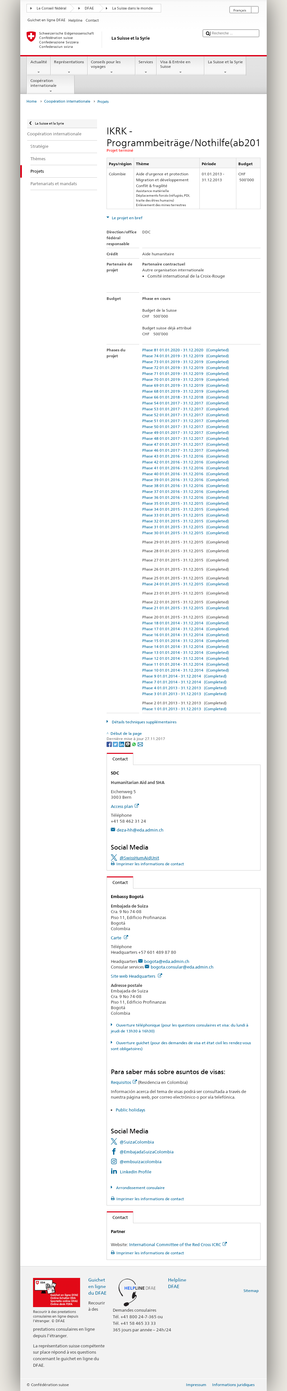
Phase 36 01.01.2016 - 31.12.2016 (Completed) (185, 497)
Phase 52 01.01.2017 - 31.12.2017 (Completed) (185, 415)
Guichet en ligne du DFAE (97, 1286)
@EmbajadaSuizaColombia (147, 1151)
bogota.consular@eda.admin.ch (182, 967)
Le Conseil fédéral (51, 8)
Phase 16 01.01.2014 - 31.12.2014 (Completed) (185, 635)
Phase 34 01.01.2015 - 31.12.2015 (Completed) (185, 509)
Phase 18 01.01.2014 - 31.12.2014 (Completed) (185, 623)
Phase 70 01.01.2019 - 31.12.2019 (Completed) (185, 379)
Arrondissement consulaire (140, 1187)
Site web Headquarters (136, 976)
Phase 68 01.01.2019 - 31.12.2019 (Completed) (185, 391)
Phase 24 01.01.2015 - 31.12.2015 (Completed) (185, 584)
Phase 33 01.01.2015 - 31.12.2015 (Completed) (185, 515)
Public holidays (130, 1109)
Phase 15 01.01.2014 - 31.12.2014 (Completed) (185, 640)
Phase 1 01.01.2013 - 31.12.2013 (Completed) (184, 709)
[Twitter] (116, 743)
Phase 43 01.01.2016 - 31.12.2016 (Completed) (185, 456)
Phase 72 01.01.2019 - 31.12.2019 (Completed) (185, 367)
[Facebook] (110, 743)
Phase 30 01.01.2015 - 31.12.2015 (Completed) (185, 533)
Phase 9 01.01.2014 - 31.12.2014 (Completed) (184, 676)
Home (31, 101)
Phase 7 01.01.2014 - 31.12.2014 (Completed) (184, 682)
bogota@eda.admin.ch (166, 961)
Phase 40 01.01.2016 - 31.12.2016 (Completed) (185, 474)
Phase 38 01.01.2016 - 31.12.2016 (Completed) (185, 485)
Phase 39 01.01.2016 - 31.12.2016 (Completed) (185, 480)
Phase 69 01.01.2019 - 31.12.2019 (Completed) (185, 385)
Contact (117, 758)
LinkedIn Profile (135, 1171)
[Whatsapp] (134, 743)
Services (146, 67)
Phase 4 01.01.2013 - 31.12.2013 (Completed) (184, 688)
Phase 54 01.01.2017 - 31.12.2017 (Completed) (185, 403)
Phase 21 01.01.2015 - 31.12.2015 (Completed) (185, 608)
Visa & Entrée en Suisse (180, 67)
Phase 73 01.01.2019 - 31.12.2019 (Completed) (185, 362)
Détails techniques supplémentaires (144, 721)
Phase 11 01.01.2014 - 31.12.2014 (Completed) (185, 664)
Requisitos (124, 1082)
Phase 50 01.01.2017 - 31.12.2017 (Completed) (185, 426)
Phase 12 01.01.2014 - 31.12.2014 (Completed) (185, 658)
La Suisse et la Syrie (225, 67)
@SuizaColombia (137, 1142)
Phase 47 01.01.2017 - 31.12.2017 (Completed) (185, 444)
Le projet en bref (127, 217)
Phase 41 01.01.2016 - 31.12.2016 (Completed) (185, 468)
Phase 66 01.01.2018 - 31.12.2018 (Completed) (185, 397)
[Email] (140, 743)
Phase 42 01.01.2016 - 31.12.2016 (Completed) (185, 462)
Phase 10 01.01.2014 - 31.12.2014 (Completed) (185, 670)
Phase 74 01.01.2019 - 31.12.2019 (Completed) (185, 356)
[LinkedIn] (122, 743)
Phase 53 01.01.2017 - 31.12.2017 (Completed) (185, 409)
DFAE (89, 8)
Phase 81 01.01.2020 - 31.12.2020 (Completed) (185, 350)
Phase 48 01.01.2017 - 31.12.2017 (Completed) (185, 438)
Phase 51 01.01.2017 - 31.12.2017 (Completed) (185, 421)
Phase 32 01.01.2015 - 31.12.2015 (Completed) (185, 521)
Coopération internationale (50, 86)
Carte (119, 937)
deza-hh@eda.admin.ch (140, 830)
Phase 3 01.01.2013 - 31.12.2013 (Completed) (184, 694)
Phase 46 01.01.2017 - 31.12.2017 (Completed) (185, 450)
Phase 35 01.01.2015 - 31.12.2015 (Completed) (185, 503)
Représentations (69, 67)
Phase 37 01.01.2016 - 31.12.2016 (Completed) (185, 491)
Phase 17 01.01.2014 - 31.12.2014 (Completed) (185, 629)
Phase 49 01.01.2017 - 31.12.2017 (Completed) (185, 432)
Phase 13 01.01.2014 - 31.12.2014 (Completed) (185, 652)
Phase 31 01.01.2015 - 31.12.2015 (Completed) (185, 527)
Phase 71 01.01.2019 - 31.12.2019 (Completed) (185, 373)
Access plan (125, 806)
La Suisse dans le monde (132, 8)
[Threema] (128, 743)
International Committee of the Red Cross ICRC (178, 1244)
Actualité (38, 67)
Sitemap (251, 1290)
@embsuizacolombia (140, 1161)
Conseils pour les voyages (111, 67)
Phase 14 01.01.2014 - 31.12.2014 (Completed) (185, 646)
